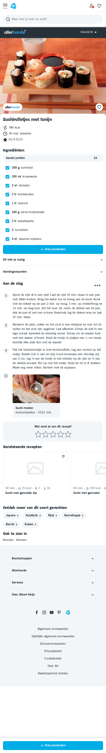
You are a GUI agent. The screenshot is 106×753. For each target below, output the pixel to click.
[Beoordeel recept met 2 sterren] (45, 501)
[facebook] (37, 679)
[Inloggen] (92, 6)
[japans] (12, 582)
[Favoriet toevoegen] (63, 523)
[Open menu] (5, 6)
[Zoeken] (53, 19)
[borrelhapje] (73, 582)
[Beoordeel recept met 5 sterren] (68, 501)
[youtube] (51, 679)
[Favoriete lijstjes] (99, 6)
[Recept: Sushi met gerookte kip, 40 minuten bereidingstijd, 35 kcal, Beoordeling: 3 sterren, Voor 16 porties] (35, 544)
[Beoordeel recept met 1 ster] (38, 501)
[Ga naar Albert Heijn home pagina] (13, 6)
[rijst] (52, 582)
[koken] (30, 591)
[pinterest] (59, 679)
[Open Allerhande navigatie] (89, 32)
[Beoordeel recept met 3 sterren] (53, 501)
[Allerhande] (15, 32)
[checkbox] (7, 235)
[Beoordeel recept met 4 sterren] (60, 501)
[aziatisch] (33, 582)
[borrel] (11, 591)
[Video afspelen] (36, 455)
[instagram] (44, 679)
